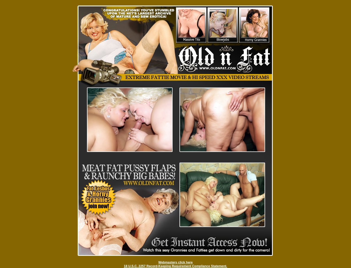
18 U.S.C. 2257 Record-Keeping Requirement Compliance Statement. (175, 266)
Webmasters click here (175, 262)
